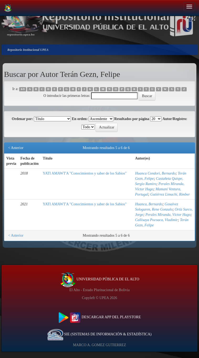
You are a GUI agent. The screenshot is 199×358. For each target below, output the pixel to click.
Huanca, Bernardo (148, 204)
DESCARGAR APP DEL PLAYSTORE (99, 317)
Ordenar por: (22, 119)
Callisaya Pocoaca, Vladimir (156, 220)
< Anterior (15, 148)
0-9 (23, 89)
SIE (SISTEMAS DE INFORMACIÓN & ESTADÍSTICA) (99, 334)
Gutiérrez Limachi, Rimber (170, 194)
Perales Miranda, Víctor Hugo (168, 215)
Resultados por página (131, 119)
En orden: (80, 119)
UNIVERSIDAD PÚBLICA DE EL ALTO (99, 279)
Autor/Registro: (175, 119)
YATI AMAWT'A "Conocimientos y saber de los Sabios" (85, 173)
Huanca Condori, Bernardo (155, 173)
